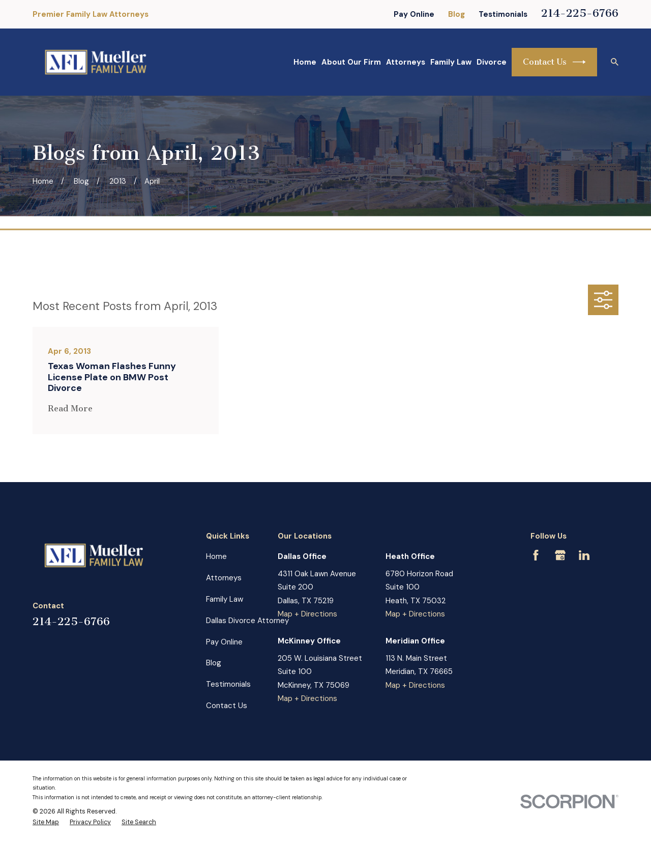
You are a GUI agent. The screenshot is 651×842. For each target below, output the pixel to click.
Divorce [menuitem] (492, 62)
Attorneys (224, 578)
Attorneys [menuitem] (405, 62)
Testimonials (503, 14)
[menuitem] (46, 822)
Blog (456, 14)
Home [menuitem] (304, 62)
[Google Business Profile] (560, 555)
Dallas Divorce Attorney (247, 620)
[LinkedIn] (584, 555)
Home (216, 556)
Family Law (224, 599)
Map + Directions (307, 614)
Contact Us (554, 62)
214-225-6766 (579, 13)
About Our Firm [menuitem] (351, 62)
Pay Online (414, 14)
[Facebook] (535, 555)
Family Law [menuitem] (450, 62)
